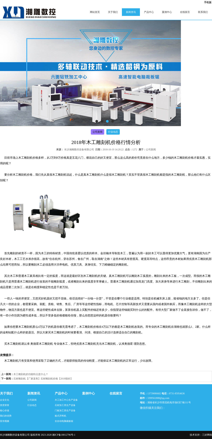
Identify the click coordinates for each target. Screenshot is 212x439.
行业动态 (113, 132)
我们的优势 (5, 415)
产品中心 (149, 12)
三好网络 (207, 435)
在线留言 (185, 12)
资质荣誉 (4, 405)
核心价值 (4, 410)
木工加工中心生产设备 (66, 400)
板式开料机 (60, 415)
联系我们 (203, 12)
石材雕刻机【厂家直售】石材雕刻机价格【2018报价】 (43, 378)
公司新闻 (97, 132)
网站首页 (95, 12)
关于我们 (113, 12)
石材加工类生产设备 (65, 405)
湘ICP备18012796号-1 (63, 435)
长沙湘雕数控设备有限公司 (79, 149)
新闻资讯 (131, 12)
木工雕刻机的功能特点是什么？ (30, 374)
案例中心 (167, 12)
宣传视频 (4, 421)
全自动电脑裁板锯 (64, 421)
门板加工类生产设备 (65, 410)
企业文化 (4, 400)
